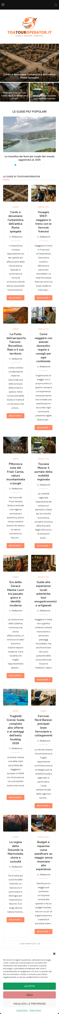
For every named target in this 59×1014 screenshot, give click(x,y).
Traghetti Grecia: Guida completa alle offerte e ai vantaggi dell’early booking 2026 (15, 729)
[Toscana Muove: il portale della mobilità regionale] (44, 92)
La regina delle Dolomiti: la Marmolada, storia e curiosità (15, 851)
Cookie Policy (22, 1010)
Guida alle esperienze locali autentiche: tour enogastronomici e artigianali (45, 593)
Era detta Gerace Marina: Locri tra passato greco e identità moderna (15, 593)
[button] (54, 953)
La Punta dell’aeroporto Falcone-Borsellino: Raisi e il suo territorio (16, 343)
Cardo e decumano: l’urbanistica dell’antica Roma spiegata (29, 79)
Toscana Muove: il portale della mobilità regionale (43, 471)
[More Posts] (29, 944)
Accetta (29, 986)
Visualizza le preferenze (29, 1003)
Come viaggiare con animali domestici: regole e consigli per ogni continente (43, 347)
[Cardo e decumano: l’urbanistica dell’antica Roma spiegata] (29, 63)
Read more (15, 297)
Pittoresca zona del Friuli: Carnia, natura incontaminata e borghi (14, 95)
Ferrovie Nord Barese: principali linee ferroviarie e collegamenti (43, 725)
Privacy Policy (35, 1010)
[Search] (55, 4)
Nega (29, 995)
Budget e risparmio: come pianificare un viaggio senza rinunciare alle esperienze (43, 855)
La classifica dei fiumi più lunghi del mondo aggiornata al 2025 (29, 158)
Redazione (17, 236)
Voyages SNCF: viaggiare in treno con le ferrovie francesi (43, 221)
